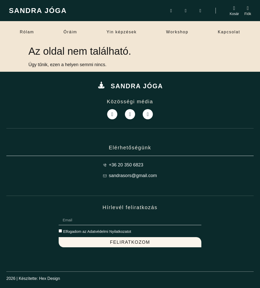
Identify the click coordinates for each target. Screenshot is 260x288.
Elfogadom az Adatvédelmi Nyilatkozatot (97, 231)
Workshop (177, 32)
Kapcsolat (229, 32)
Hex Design (49, 278)
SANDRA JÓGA (38, 11)
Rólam (27, 32)
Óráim (70, 32)
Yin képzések (122, 32)
